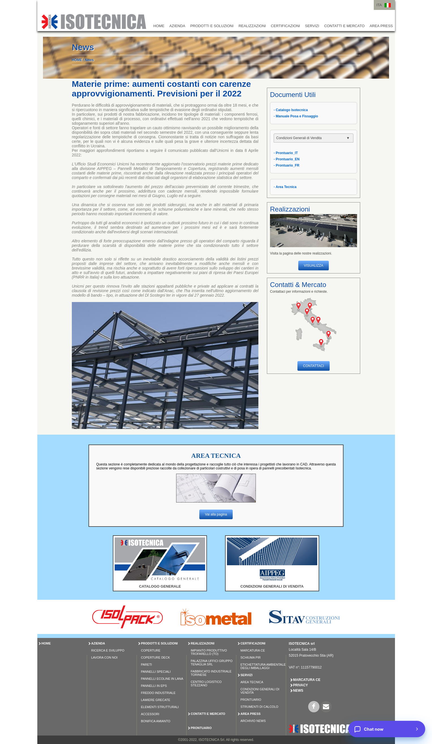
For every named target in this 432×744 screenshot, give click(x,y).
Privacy (300, 685)
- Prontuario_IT (286, 153)
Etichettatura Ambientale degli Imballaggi (263, 666)
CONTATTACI (313, 366)
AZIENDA (177, 26)
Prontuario (251, 699)
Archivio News (253, 721)
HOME (158, 26)
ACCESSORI (150, 714)
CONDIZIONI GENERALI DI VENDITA (272, 586)
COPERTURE (151, 650)
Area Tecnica (252, 682)
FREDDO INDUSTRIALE (158, 693)
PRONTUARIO (201, 728)
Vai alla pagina (216, 514)
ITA (379, 5)
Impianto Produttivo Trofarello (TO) (209, 652)
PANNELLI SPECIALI (156, 671)
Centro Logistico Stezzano (206, 683)
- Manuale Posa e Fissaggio (296, 116)
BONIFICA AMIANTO (155, 721)
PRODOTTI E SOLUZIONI (212, 26)
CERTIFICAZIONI (285, 26)
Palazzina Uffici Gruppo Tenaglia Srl (212, 662)
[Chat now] (386, 729)
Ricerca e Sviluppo (107, 650)
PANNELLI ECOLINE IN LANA (162, 678)
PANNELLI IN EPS (154, 685)
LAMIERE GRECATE (155, 700)
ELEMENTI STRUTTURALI (160, 707)
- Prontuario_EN (286, 159)
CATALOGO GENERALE (160, 586)
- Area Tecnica (285, 187)
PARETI (146, 664)
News (89, 60)
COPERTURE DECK (155, 657)
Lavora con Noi (104, 657)
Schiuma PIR (251, 657)
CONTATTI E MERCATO (344, 26)
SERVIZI (312, 26)
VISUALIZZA (313, 266)
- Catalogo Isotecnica (291, 110)
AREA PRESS (381, 26)
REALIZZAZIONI (252, 26)
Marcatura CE (253, 650)
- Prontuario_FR (286, 165)
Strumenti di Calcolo (259, 706)
